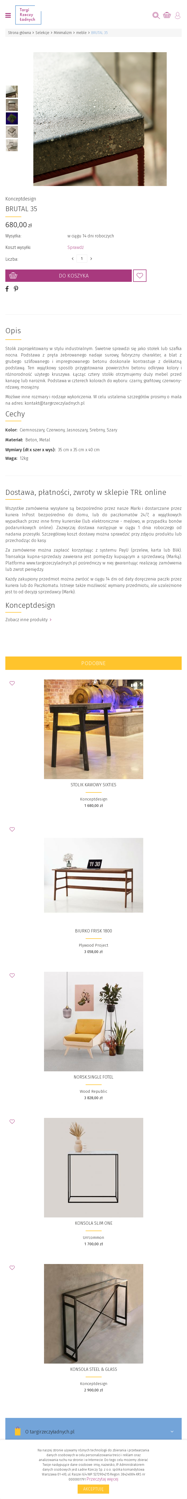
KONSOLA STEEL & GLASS (93, 1362)
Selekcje (42, 33)
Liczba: (11, 252)
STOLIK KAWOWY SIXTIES (93, 777)
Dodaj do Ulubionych (139, 268)
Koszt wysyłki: (18, 240)
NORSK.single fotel (93, 1069)
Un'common (93, 1230)
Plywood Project (93, 938)
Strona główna (19, 33)
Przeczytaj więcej (102, 1479)
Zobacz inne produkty (28, 612)
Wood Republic (93, 1084)
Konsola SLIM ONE (93, 1216)
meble (81, 33)
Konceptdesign (20, 192)
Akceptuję (93, 1489)
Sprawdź (75, 240)
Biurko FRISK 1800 (93, 923)
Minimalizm (63, 33)
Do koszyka (74, 268)
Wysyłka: (13, 228)
